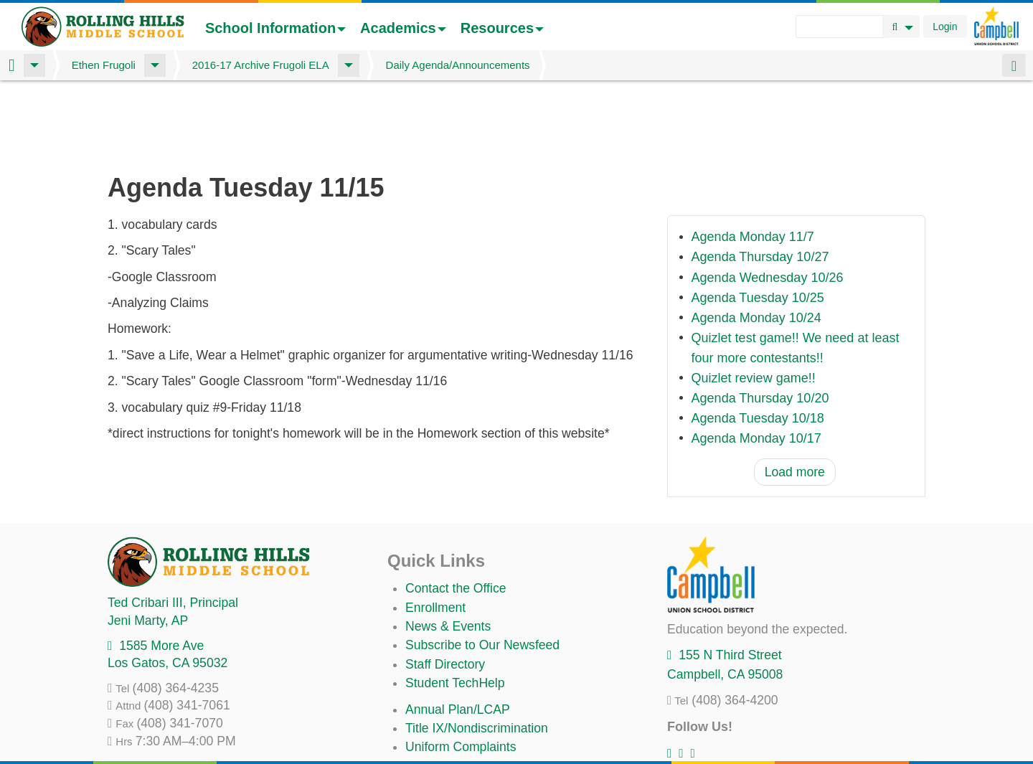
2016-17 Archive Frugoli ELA (260, 65)
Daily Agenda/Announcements (458, 65)
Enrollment (435, 532)
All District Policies (457, 728)
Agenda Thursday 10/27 (760, 182)
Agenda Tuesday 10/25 (758, 222)
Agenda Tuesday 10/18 (758, 343)
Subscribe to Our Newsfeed (482, 569)
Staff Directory (445, 589)
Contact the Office (455, 513)
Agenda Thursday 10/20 (760, 323)
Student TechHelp (455, 607)
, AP (148, 545)
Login (945, 26)
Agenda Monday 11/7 (753, 162)
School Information (275, 28)
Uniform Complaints (460, 671)
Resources (502, 28)
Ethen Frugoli (104, 65)
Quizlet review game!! (754, 303)
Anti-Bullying (440, 691)
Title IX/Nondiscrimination (476, 653)
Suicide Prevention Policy (476, 709)
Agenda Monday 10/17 (756, 363)
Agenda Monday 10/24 (756, 242)
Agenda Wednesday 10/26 (768, 202)
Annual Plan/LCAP (457, 634)
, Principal (173, 527)
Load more (795, 397)
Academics (403, 28)
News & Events (448, 551)
